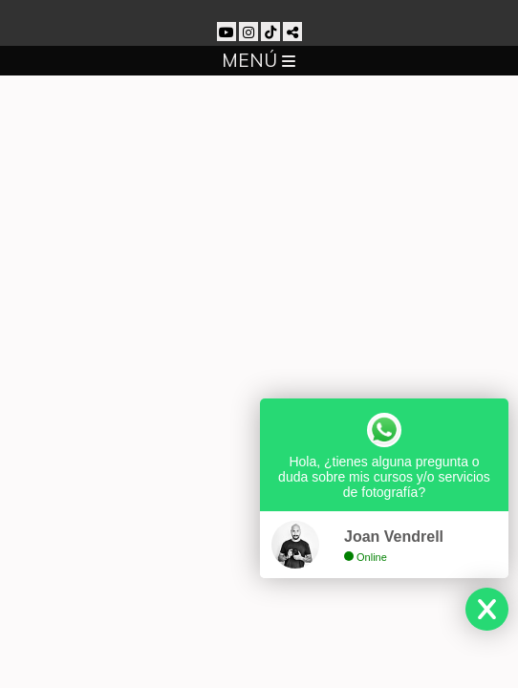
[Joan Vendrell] (259, 8)
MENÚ (258, 60)
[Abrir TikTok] (270, 31)
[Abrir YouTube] (226, 31)
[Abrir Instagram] (248, 31)
